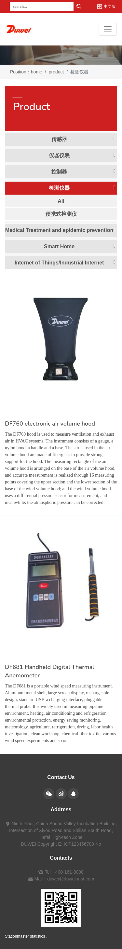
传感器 (83, 139)
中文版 (109, 6)
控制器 (83, 171)
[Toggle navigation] (108, 29)
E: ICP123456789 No (79, 844)
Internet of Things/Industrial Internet (65, 262)
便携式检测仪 (61, 214)
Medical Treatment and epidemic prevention (60, 230)
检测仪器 (82, 188)
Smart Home (79, 246)
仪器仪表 (82, 155)
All (61, 201)
